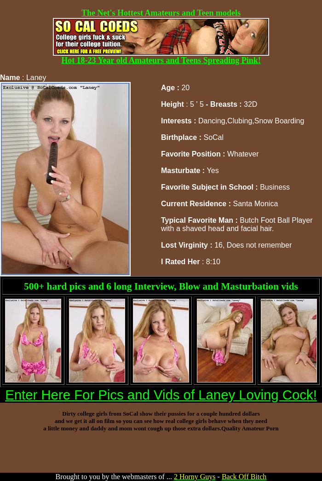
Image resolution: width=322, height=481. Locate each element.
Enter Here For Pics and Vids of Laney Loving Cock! (161, 394)
